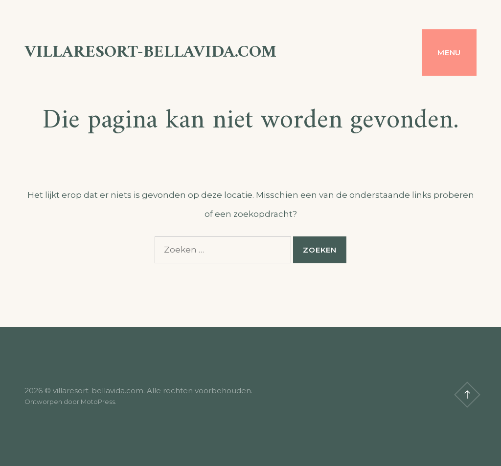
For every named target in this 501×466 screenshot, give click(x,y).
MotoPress (98, 401)
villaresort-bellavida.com (150, 52)
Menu (449, 52)
